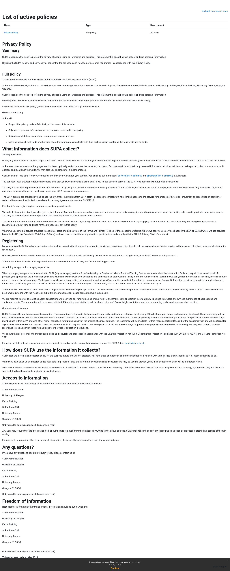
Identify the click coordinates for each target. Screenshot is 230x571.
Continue (115, 568)
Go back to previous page (215, 11)
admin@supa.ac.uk (134, 343)
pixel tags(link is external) (160, 175)
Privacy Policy (115, 564)
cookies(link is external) (130, 175)
